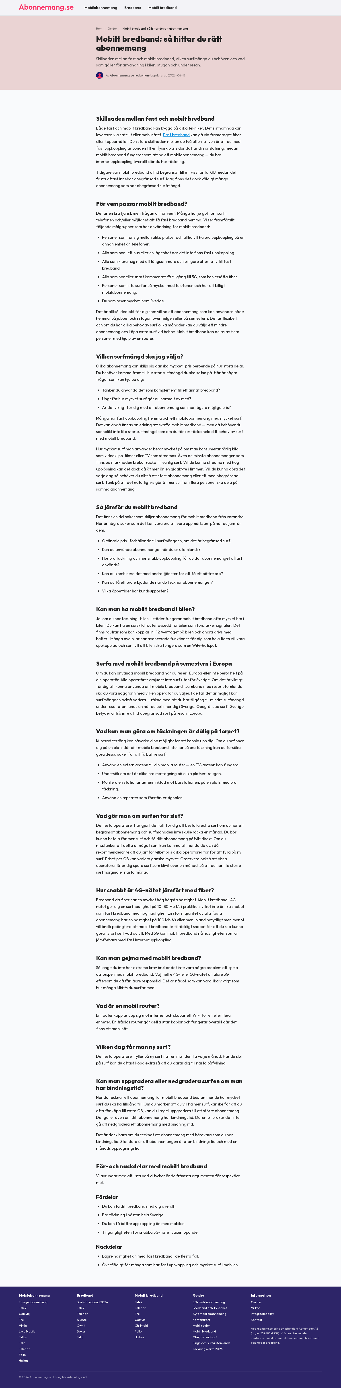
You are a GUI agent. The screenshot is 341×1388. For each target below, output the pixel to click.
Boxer (81, 1331)
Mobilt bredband (162, 7)
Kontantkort (201, 1320)
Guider (112, 29)
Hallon (23, 1361)
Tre (21, 1320)
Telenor (24, 1349)
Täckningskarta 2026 (208, 1349)
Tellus (23, 1337)
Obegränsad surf (205, 1337)
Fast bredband (176, 134)
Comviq (24, 1314)
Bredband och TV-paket (210, 1308)
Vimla (23, 1326)
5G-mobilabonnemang (209, 1302)
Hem (99, 29)
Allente (82, 1320)
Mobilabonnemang (100, 7)
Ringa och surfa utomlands (211, 1343)
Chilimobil (141, 1326)
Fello (22, 1355)
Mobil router (201, 1326)
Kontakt (256, 1320)
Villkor (255, 1308)
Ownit (81, 1326)
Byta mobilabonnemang (209, 1314)
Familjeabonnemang (33, 1302)
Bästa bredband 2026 (92, 1302)
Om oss (256, 1302)
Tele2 (23, 1308)
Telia (22, 1343)
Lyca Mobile (27, 1331)
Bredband (132, 7)
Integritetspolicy (262, 1314)
